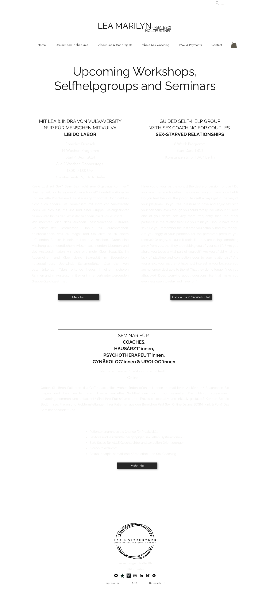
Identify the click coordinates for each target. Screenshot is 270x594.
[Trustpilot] (122, 576)
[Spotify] (154, 576)
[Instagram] (135, 576)
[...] (225, 4)
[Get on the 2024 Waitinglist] (191, 297)
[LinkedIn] (141, 576)
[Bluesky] (148, 576)
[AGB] (135, 583)
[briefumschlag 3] (116, 576)
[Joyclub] (129, 576)
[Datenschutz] (157, 583)
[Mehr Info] (78, 297)
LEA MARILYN (125, 26)
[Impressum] (112, 583)
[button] (115, 45)
